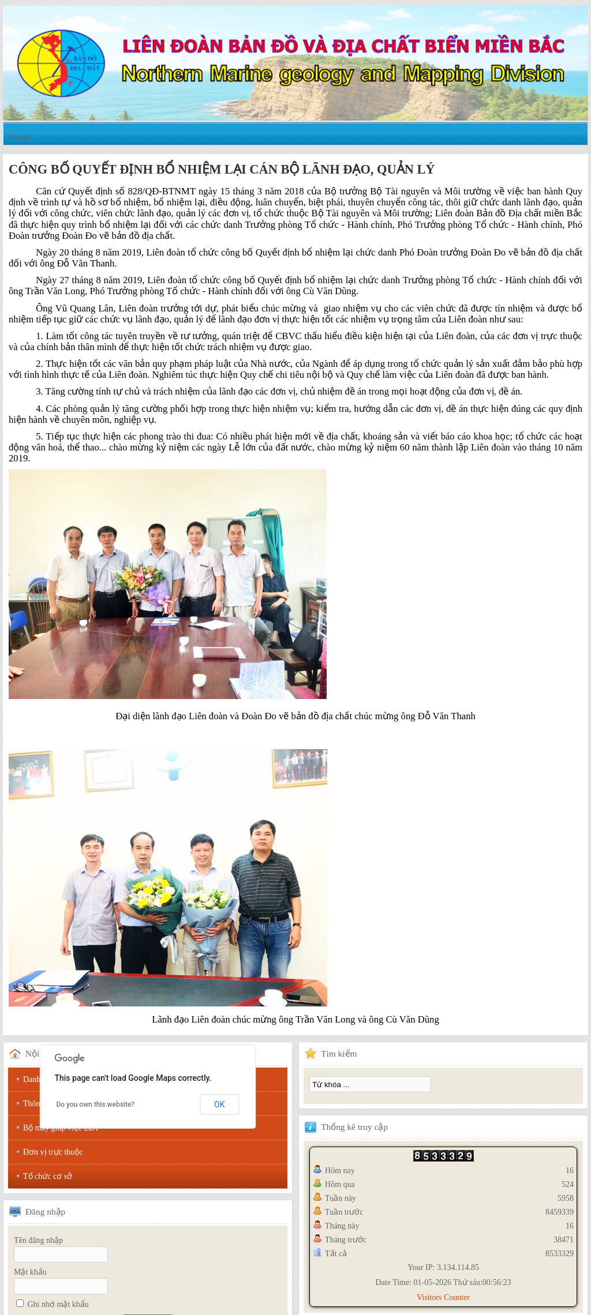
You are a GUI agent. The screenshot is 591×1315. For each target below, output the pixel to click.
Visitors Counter (443, 1297)
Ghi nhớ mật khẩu (58, 1304)
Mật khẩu (30, 1272)
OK (219, 1104)
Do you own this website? (95, 1104)
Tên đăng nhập (38, 1240)
